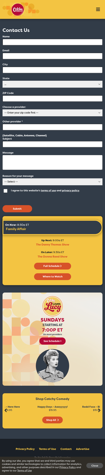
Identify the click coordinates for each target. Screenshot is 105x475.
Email (6, 50)
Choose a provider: (14, 107)
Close (94, 465)
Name (6, 36)
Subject (7, 138)
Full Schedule (52, 266)
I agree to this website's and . (45, 190)
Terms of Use (47, 449)
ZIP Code (8, 93)
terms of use (48, 190)
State (6, 78)
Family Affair (16, 229)
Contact (66, 449)
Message (8, 152)
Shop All (52, 420)
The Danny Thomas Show (52, 244)
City (5, 64)
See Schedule (52, 341)
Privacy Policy (25, 449)
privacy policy (70, 190)
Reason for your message (18, 176)
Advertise (82, 449)
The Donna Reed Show (52, 256)
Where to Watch (52, 276)
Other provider (13, 121)
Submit (17, 208)
